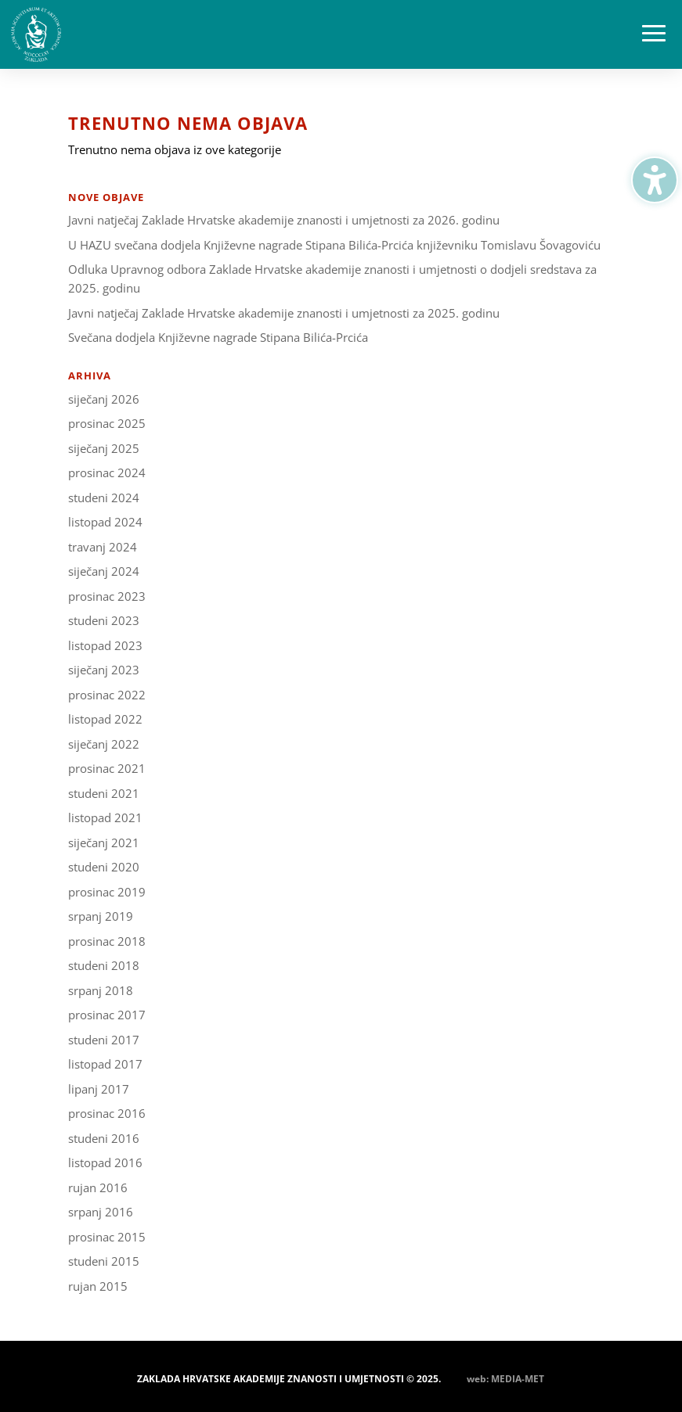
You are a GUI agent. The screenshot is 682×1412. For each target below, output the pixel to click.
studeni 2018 (103, 965)
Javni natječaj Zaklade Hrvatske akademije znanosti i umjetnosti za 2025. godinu (284, 313)
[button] (654, 34)
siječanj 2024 (103, 571)
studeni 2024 (103, 497)
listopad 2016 (105, 1162)
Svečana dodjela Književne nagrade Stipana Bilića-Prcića (218, 337)
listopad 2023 (105, 645)
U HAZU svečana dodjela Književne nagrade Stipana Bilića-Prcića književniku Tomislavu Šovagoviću (334, 245)
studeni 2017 (103, 1039)
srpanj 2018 (100, 990)
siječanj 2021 (103, 842)
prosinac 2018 (107, 941)
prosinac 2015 (107, 1237)
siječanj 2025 (103, 448)
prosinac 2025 (107, 423)
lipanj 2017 (98, 1089)
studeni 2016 (103, 1138)
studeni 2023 (103, 620)
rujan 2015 (98, 1286)
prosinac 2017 (107, 1014)
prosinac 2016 (107, 1113)
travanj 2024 (102, 547)
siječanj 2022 (103, 744)
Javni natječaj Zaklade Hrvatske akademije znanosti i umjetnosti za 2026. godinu (284, 220)
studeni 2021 (103, 793)
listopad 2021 (105, 817)
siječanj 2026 (103, 399)
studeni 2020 (103, 867)
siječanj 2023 (103, 669)
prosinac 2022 (107, 694)
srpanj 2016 (100, 1212)
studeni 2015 (103, 1261)
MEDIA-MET (517, 1378)
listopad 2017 (105, 1064)
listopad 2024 (105, 522)
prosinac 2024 (107, 472)
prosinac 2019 (107, 892)
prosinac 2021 (107, 768)
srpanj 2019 (100, 916)
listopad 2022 (105, 719)
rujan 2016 (98, 1187)
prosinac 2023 (107, 596)
